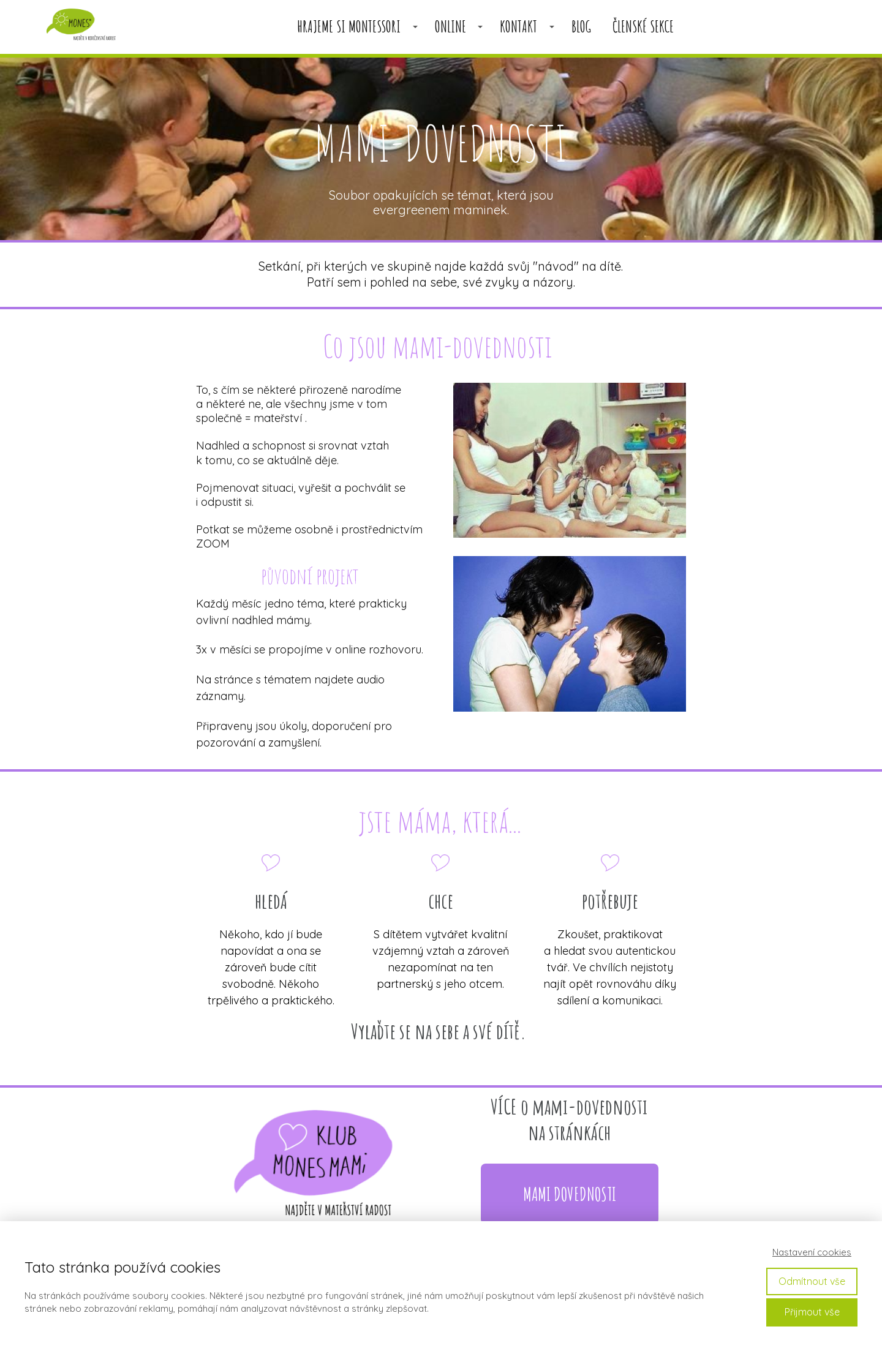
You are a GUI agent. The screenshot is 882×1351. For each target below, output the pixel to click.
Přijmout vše (812, 1312)
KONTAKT (518, 26)
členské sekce (643, 26)
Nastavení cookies (811, 1252)
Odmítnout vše (811, 1281)
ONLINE (450, 26)
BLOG (581, 26)
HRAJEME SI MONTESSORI (349, 26)
